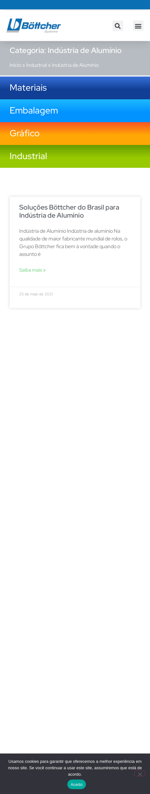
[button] (118, 28)
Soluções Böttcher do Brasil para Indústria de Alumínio (69, 211)
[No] (139, 773)
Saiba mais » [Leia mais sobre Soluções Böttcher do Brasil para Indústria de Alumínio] (32, 270)
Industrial (36, 61)
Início (15, 61)
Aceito (77, 784)
